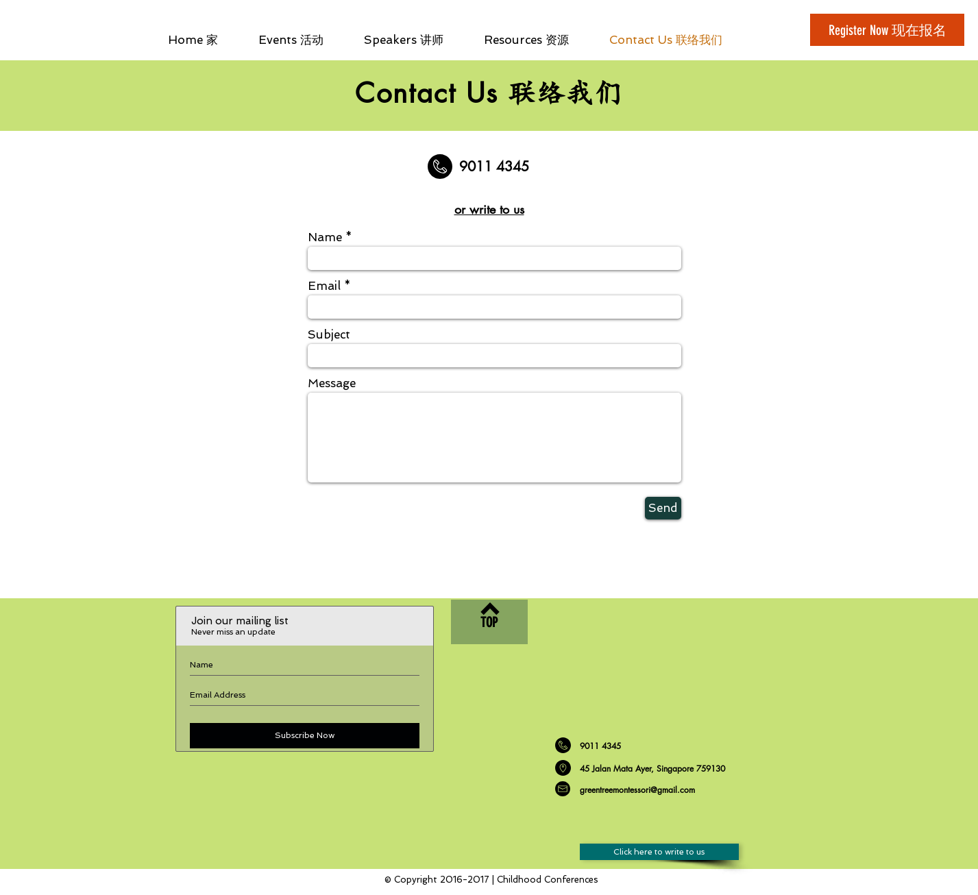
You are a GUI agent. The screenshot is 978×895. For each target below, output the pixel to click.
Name (325, 237)
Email (324, 286)
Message (332, 383)
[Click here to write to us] (659, 852)
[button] (536, 39)
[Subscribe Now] (304, 735)
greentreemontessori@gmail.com (637, 790)
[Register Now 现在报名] (887, 30)
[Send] (663, 508)
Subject (329, 335)
